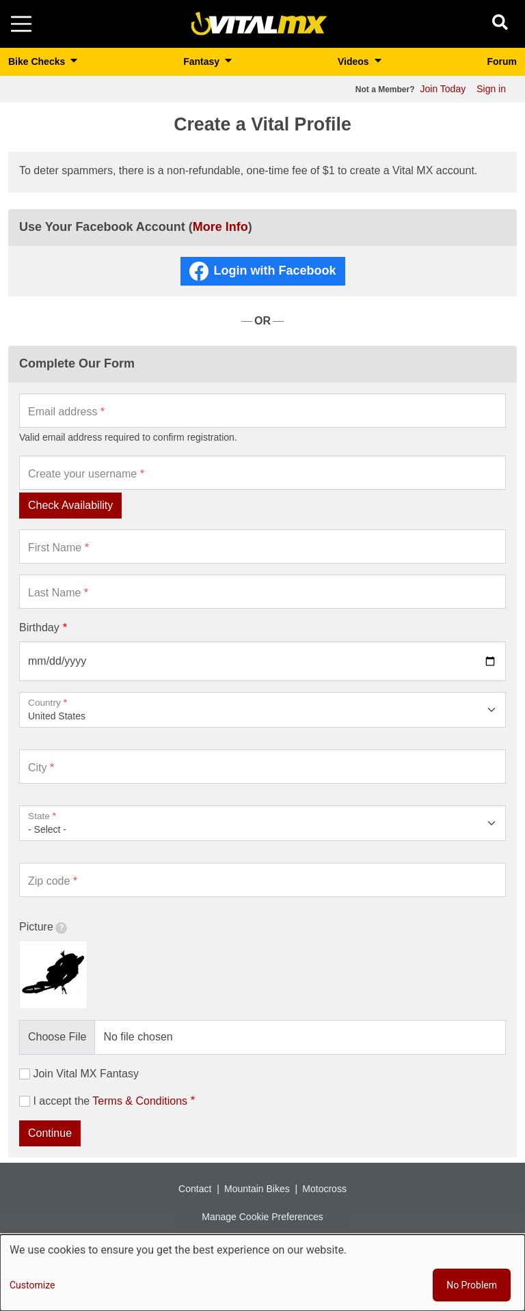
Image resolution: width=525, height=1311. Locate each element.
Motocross (324, 1188)
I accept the (110, 1101)
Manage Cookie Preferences (262, 1216)
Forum (502, 61)
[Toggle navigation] (21, 24)
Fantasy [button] (202, 61)
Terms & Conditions (139, 1101)
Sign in (491, 88)
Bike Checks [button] (38, 61)
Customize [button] (32, 1285)
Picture (43, 927)
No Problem (471, 1285)
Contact (194, 1188)
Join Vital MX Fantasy (85, 1073)
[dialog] (262, 1272)
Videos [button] (355, 61)
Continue (50, 1133)
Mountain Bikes (257, 1188)
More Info (220, 227)
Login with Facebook (275, 270)
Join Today (443, 88)
